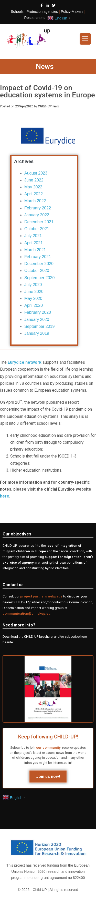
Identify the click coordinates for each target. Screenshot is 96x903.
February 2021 (37, 257)
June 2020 (34, 291)
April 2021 (33, 243)
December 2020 (39, 263)
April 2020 (33, 305)
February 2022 (37, 208)
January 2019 (36, 333)
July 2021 (33, 236)
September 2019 (39, 326)
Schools (17, 11)
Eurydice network (24, 362)
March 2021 (35, 250)
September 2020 (39, 278)
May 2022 (33, 187)
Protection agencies (42, 11)
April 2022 (33, 194)
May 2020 (33, 298)
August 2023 (35, 173)
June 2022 (34, 180)
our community (48, 747)
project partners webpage (41, 596)
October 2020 (36, 270)
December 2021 (39, 222)
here (4, 496)
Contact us (13, 584)
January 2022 (36, 215)
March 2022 (35, 201)
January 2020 (36, 319)
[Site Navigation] (85, 39)
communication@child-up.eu (26, 613)
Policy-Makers (72, 11)
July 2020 (33, 284)
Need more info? (19, 625)
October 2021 (36, 229)
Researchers (34, 18)
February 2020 (37, 312)
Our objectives (17, 534)
